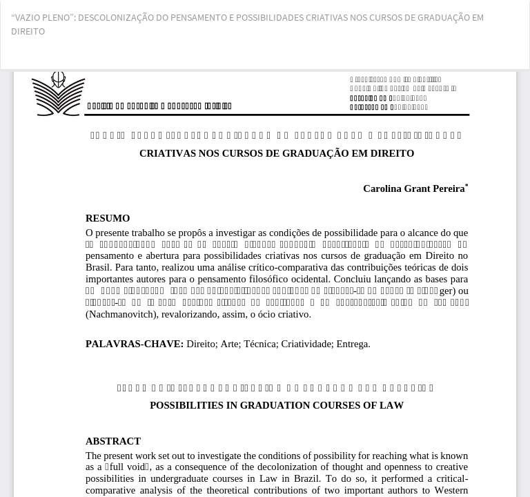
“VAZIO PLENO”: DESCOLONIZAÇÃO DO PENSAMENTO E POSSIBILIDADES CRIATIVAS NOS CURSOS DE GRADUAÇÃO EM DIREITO (247, 24)
